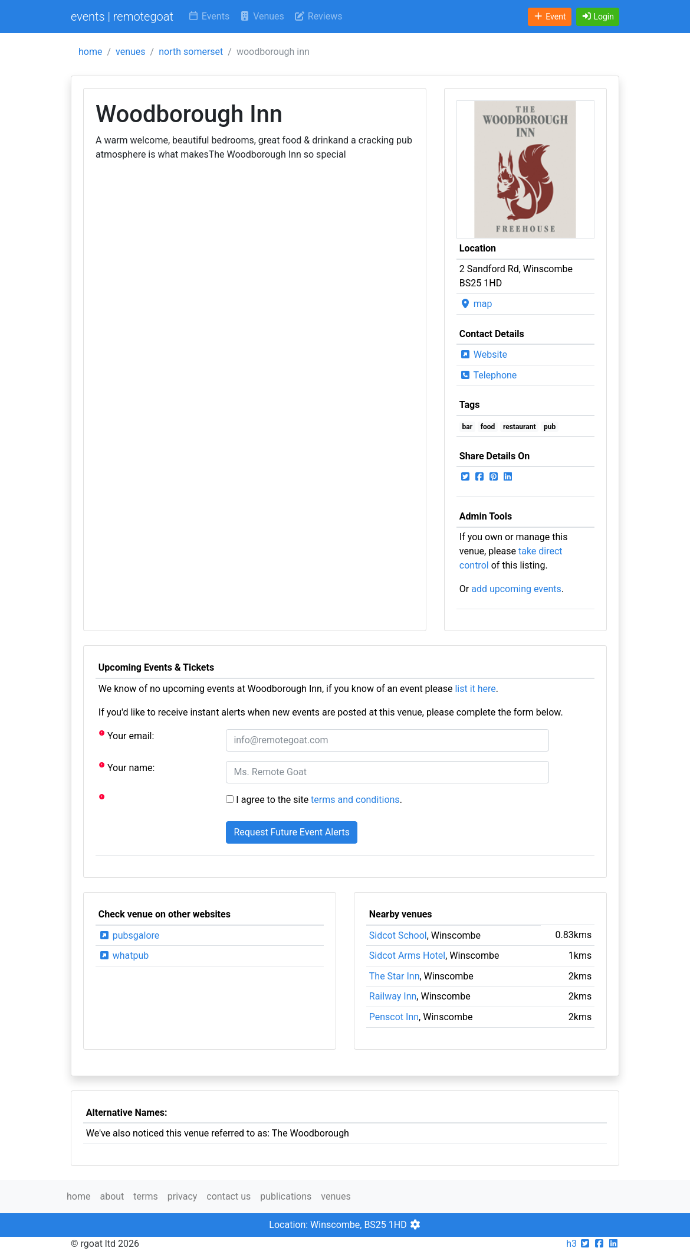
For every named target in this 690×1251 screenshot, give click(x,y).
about (112, 1196)
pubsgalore (128, 935)
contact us (228, 1196)
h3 (571, 1243)
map (475, 303)
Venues (261, 16)
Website (483, 354)
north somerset (191, 51)
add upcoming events (516, 589)
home (90, 51)
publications (285, 1196)
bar (467, 427)
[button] (598, 17)
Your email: (126, 735)
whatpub (123, 955)
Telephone (488, 375)
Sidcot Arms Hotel (407, 955)
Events (208, 16)
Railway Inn (393, 996)
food (488, 427)
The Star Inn (394, 976)
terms (145, 1196)
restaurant (519, 427)
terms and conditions (355, 799)
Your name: (126, 767)
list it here (475, 688)
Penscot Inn (394, 1017)
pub (550, 427)
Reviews (318, 16)
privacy (182, 1196)
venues (131, 51)
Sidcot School (398, 935)
